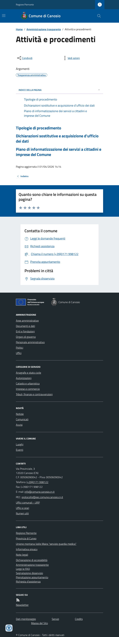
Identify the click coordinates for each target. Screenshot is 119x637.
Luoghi (19, 444)
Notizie (20, 414)
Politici (19, 348)
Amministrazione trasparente (44, 29)
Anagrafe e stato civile (28, 373)
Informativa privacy (27, 549)
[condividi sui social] (24, 58)
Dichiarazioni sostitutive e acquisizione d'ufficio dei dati (57, 138)
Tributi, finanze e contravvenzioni (34, 394)
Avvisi (19, 425)
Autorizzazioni (23, 378)
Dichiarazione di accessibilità (31, 560)
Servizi (55, 619)
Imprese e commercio (28, 389)
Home (19, 29)
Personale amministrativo (30, 342)
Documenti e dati (25, 326)
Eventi (19, 450)
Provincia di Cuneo (26, 538)
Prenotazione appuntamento (32, 577)
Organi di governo (26, 337)
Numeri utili (22, 513)
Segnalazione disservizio (29, 573)
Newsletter (22, 605)
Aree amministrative (27, 320)
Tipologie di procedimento (38, 128)
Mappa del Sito (39, 623)
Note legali (22, 555)
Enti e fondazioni (25, 331)
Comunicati (22, 419)
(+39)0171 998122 (37, 482)
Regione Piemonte (25, 4)
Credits (79, 619)
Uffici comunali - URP (28, 502)
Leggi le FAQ (23, 569)
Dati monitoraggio (26, 619)
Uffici (18, 353)
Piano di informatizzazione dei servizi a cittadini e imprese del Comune (58, 152)
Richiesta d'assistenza (28, 581)
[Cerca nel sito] (97, 16)
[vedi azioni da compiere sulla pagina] (71, 58)
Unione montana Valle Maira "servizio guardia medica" (46, 544)
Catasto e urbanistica (28, 383)
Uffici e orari (22, 508)
